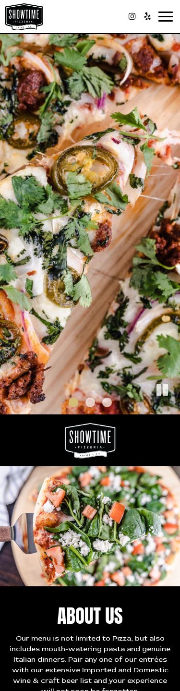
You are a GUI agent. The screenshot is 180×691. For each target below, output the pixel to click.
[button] (173, 407)
